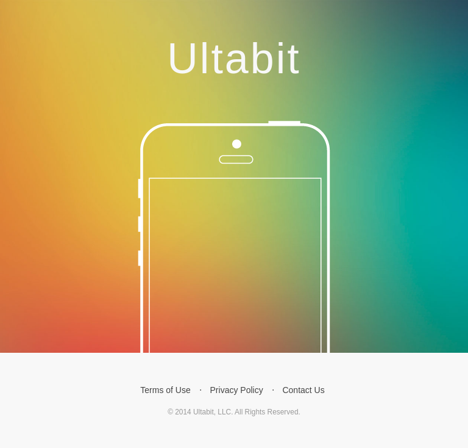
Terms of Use (165, 390)
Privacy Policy (236, 390)
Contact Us (303, 390)
